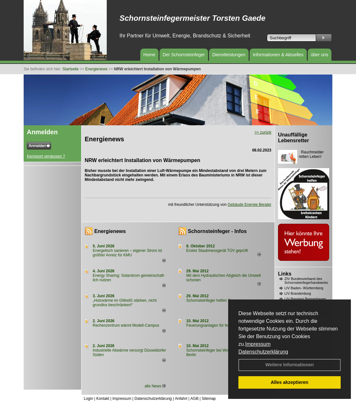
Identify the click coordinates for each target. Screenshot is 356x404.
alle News (154, 386)
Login (88, 398)
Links (284, 273)
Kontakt (102, 398)
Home (149, 54)
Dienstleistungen (228, 54)
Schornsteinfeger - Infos (217, 231)
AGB (194, 398)
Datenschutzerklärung (263, 351)
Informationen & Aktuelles (278, 54)
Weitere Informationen (289, 364)
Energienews (110, 231)
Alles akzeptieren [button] (289, 382)
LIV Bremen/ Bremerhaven (305, 299)
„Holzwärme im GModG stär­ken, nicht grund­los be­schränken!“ (125, 302)
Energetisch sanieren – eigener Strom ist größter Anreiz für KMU (127, 252)
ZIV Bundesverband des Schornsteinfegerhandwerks (306, 280)
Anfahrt (181, 398)
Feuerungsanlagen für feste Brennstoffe (220, 325)
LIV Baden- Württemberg (303, 288)
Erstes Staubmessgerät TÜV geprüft (217, 250)
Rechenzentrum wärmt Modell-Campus (126, 325)
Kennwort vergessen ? (46, 156)
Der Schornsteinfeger (184, 54)
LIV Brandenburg (297, 293)
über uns (319, 54)
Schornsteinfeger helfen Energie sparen (220, 300)
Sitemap (209, 398)
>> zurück (262, 132)
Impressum (257, 344)
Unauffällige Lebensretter (293, 137)
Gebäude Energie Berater (249, 204)
